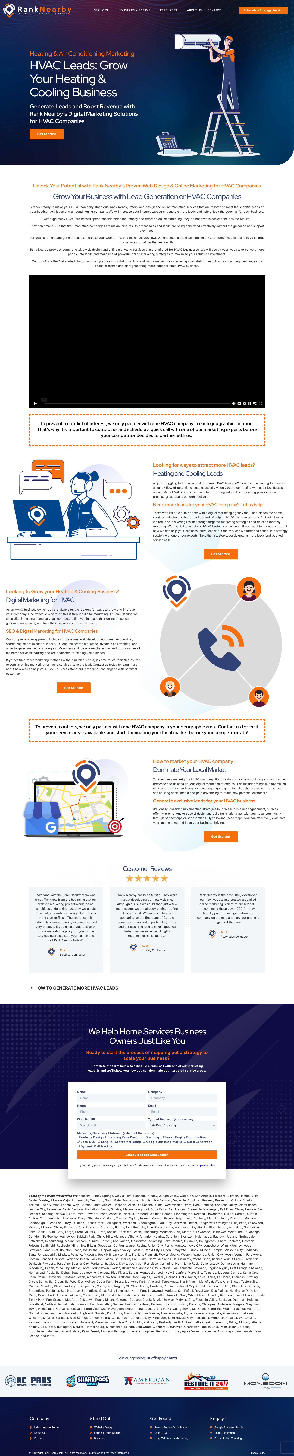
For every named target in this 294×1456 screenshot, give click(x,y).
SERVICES (102, 10)
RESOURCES (170, 10)
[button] (147, 988)
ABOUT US (194, 10)
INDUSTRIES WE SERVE (135, 10)
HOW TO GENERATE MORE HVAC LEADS (76, 988)
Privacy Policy (257, 1452)
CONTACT (214, 10)
